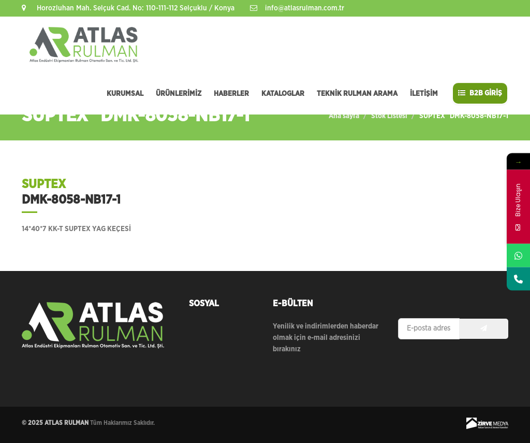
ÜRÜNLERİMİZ (178, 93)
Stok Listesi (389, 116)
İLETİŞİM (424, 93)
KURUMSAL (125, 93)
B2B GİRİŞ (480, 93)
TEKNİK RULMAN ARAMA (357, 93)
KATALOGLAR (282, 93)
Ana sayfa (344, 116)
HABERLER (231, 93)
